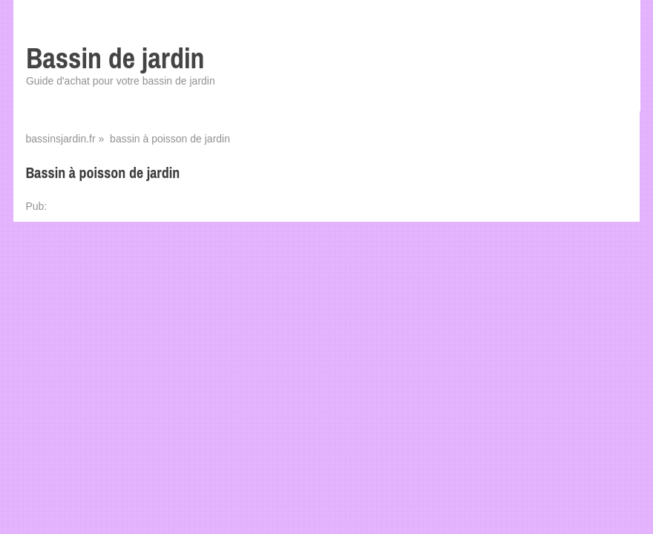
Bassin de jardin (115, 58)
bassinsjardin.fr (60, 139)
